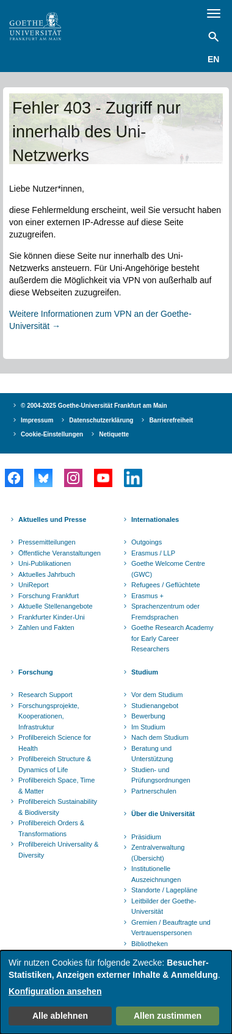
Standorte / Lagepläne (164, 890)
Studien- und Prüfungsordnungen (160, 775)
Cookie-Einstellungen (52, 434)
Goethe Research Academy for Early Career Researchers (172, 638)
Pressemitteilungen (47, 542)
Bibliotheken (149, 943)
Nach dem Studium (160, 737)
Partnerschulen (153, 791)
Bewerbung (148, 716)
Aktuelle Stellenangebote (55, 606)
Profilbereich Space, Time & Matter (56, 785)
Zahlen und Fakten (46, 627)
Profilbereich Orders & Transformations (51, 828)
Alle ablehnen (60, 1016)
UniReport (33, 584)
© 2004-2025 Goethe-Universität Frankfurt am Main (94, 405)
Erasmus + (147, 595)
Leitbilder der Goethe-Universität (163, 906)
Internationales (155, 519)
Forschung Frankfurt (48, 595)
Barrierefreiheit (171, 420)
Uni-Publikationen (44, 563)
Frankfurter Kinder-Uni (51, 617)
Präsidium (146, 837)
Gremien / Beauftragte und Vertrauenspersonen (171, 928)
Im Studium (148, 727)
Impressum (37, 420)
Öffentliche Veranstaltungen (59, 553)
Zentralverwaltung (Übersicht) (157, 853)
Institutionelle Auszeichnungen (156, 874)
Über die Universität (163, 813)
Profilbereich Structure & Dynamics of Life (54, 764)
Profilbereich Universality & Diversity (58, 850)
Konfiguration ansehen (55, 991)
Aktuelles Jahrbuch (46, 574)
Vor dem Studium (157, 694)
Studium (144, 672)
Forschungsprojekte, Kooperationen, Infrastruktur (48, 716)
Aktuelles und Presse (52, 519)
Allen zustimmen (167, 1016)
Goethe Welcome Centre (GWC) (168, 569)
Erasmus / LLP (153, 553)
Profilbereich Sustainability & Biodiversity (57, 807)
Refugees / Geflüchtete (165, 584)
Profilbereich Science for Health (54, 743)
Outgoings (146, 542)
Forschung (35, 672)
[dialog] (116, 992)
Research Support (45, 694)
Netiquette (114, 434)
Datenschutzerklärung (101, 420)
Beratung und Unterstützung (152, 754)
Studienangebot (154, 705)
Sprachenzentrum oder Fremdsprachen (165, 611)
